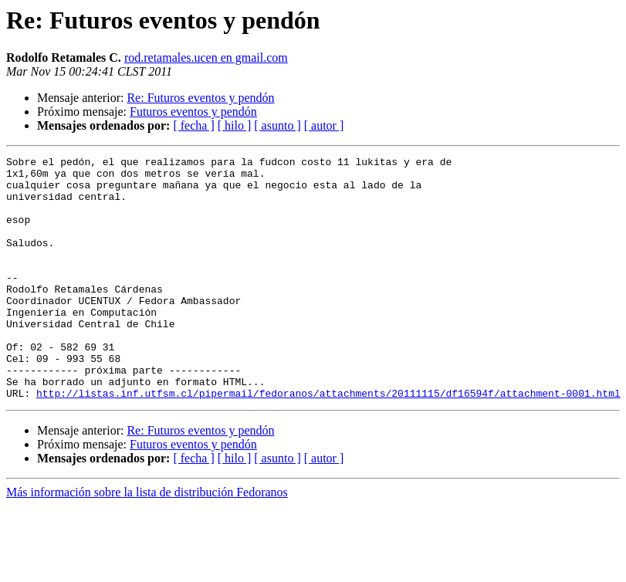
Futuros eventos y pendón (193, 111)
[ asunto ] (277, 125)
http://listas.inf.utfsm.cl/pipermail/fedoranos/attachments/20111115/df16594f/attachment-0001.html (328, 441)
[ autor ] (324, 125)
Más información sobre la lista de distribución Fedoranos (147, 540)
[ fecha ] (193, 125)
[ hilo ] (235, 125)
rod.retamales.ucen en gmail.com (206, 57)
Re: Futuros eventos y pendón (200, 97)
